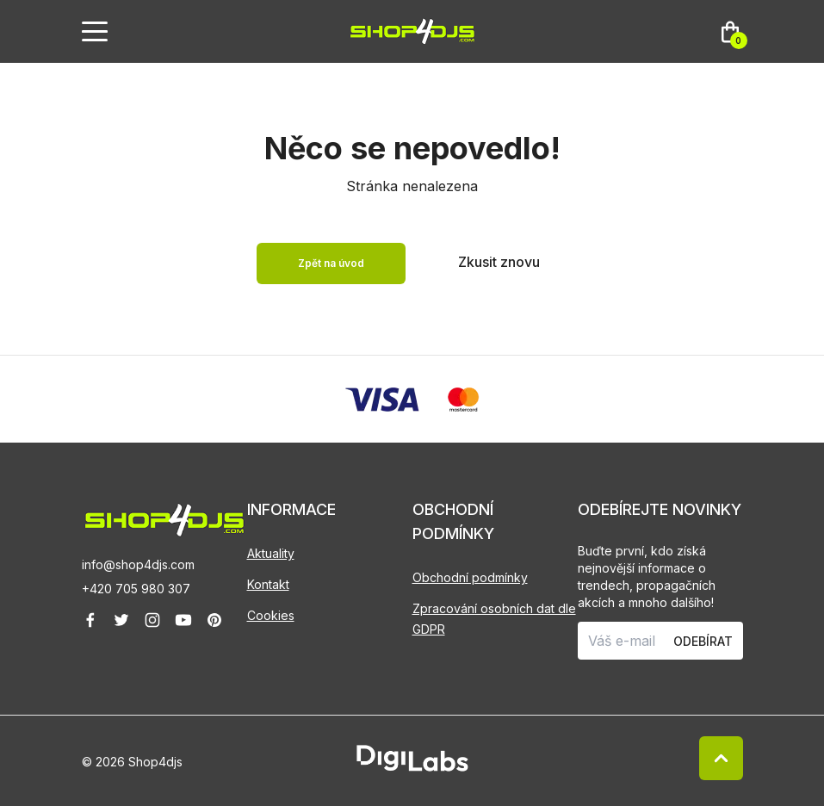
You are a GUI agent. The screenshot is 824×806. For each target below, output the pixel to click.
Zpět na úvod (331, 263)
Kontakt (268, 584)
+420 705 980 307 (136, 588)
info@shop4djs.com (138, 564)
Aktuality (270, 553)
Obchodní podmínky (470, 577)
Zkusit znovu (499, 261)
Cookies (270, 615)
